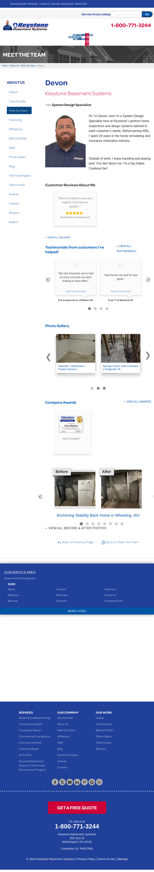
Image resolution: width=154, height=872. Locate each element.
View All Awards (138, 399)
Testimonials (17, 182)
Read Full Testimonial (76, 288)
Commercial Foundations (34, 734)
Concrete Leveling (30, 740)
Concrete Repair (29, 746)
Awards (14, 192)
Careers (14, 201)
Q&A (12, 145)
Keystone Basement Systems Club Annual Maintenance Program (32, 763)
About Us (16, 80)
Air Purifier (25, 752)
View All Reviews (59, 235)
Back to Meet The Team (120, 540)
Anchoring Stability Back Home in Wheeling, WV (98, 513)
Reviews (14, 210)
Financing (15, 117)
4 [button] (99, 522)
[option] (75, 207)
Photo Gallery (17, 154)
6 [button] (110, 522)
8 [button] (122, 522)
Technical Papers (20, 173)
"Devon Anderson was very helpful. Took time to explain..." (75, 200)
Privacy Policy (86, 856)
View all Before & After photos (77, 526)
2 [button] (87, 522)
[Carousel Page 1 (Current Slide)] (92, 386)
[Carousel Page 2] (98, 386)
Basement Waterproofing (34, 715)
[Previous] (48, 277)
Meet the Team (18, 108)
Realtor (13, 219)
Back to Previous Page (75, 540)
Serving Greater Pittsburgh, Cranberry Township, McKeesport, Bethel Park (48, 4)
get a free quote (77, 805)
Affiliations (16, 127)
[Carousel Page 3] (104, 386)
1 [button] (81, 522)
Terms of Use (106, 856)
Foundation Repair (30, 728)
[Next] (148, 277)
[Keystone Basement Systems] (25, 25)
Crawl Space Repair (31, 721)
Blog (12, 164)
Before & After (18, 136)
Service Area (65, 715)
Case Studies (17, 99)
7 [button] (116, 522)
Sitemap (122, 856)
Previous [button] (40, 495)
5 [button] (104, 522)
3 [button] (93, 522)
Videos (13, 89)
